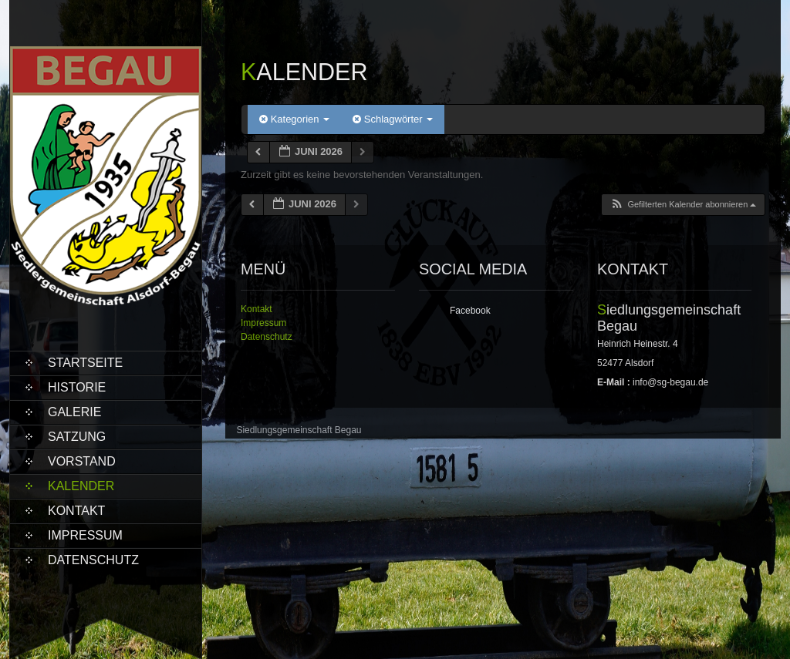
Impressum (85, 535)
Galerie (74, 412)
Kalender (81, 486)
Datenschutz (93, 560)
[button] (683, 204)
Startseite (85, 362)
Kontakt (76, 510)
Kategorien (294, 119)
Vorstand (82, 461)
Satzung (77, 436)
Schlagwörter (393, 119)
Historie (77, 387)
